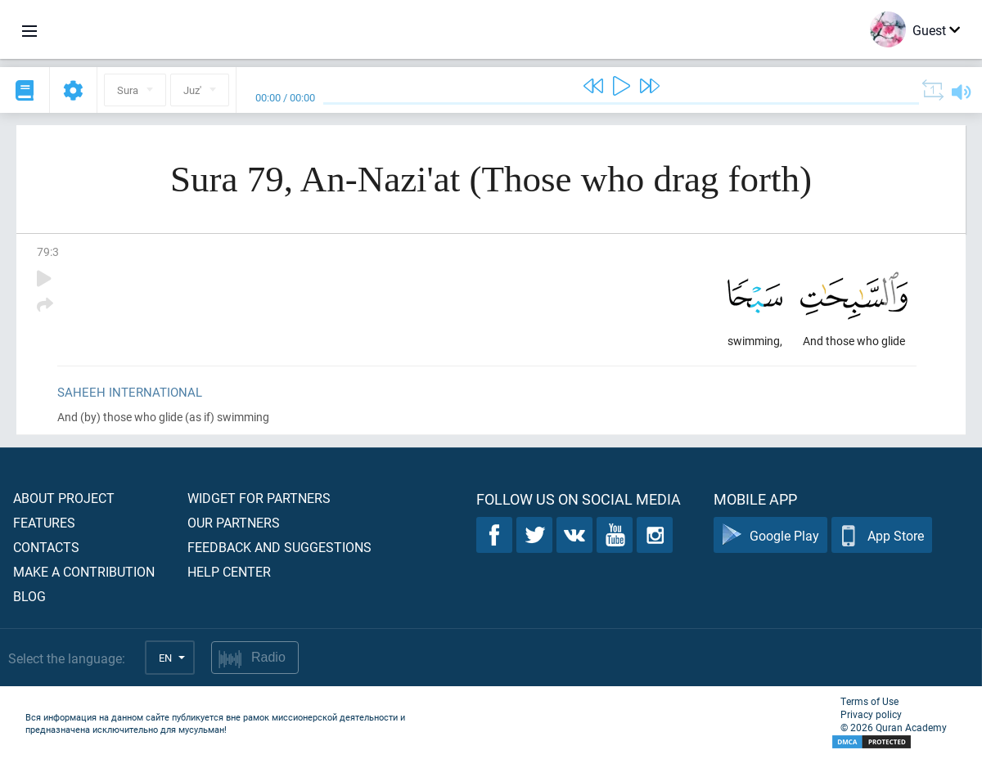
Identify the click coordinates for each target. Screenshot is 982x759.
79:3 (48, 251)
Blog (29, 595)
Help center (229, 571)
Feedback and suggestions (279, 546)
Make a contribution (84, 571)
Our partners (233, 522)
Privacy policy (871, 714)
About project (64, 497)
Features (44, 522)
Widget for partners (259, 497)
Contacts (46, 546)
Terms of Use (869, 700)
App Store (882, 535)
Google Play (770, 535)
